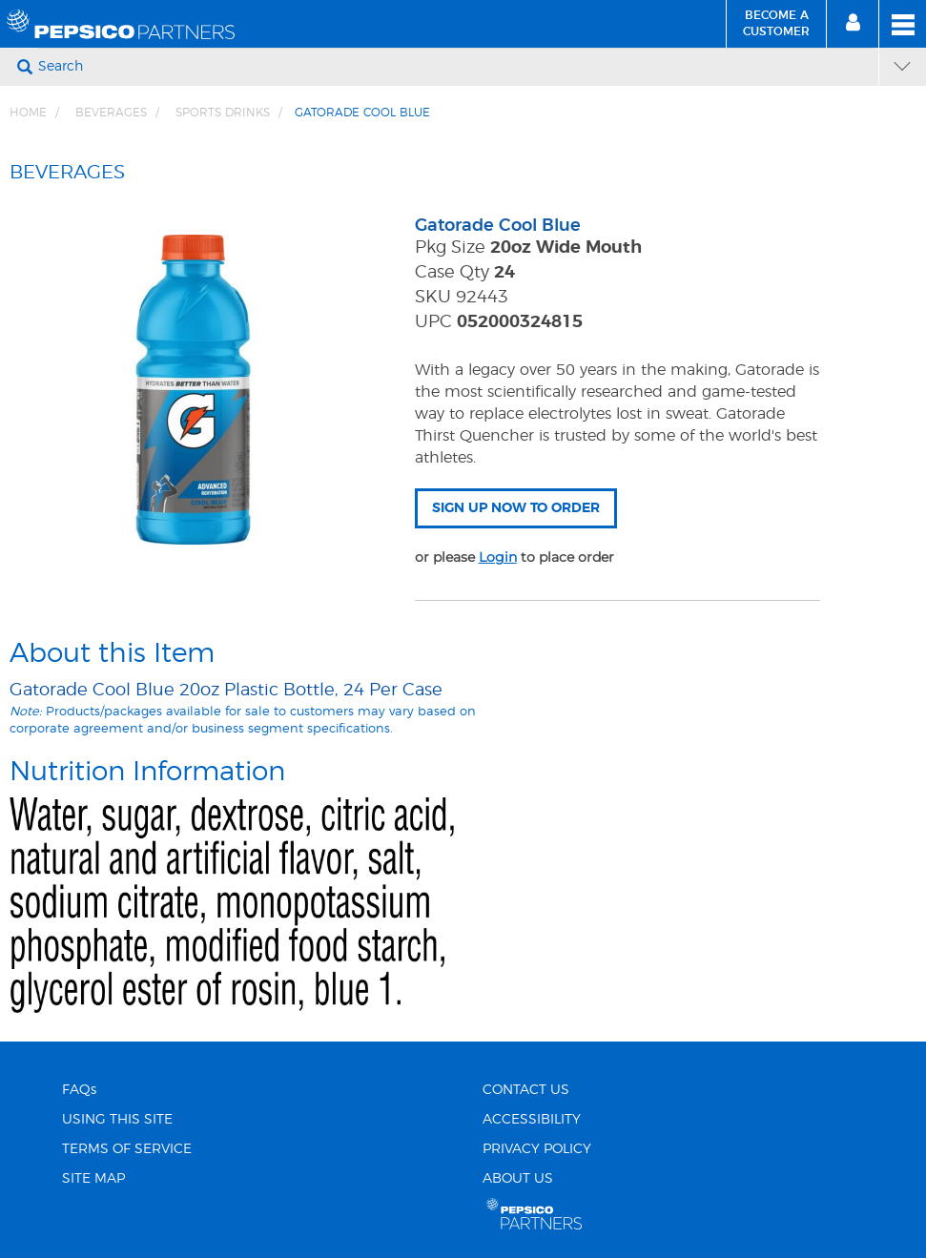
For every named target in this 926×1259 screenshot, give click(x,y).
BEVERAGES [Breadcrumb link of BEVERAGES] (111, 112)
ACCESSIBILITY (532, 1119)
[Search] (456, 67)
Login (498, 557)
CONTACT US (526, 1090)
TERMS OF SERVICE (127, 1149)
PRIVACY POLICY (537, 1149)
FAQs (79, 1090)
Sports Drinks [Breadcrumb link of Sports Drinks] (222, 112)
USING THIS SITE (117, 1119)
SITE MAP (93, 1179)
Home (28, 112)
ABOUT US (518, 1179)
